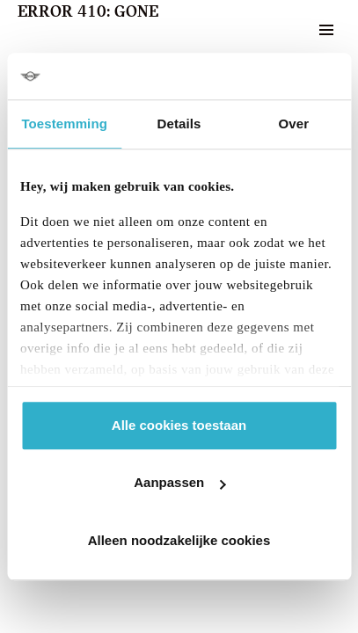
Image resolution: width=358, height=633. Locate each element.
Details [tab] (179, 123)
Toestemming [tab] (64, 123)
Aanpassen (179, 482)
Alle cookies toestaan (179, 425)
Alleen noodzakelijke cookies (179, 540)
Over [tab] (294, 123)
